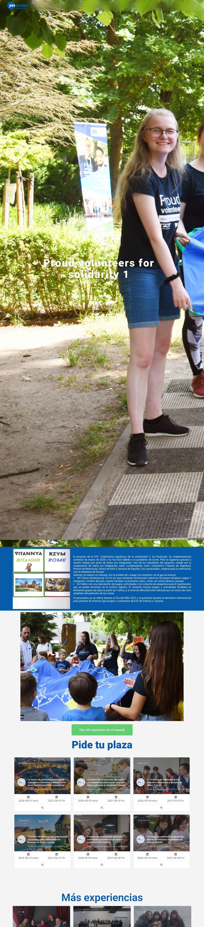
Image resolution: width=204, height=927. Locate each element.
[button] (196, 5)
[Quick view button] (42, 807)
